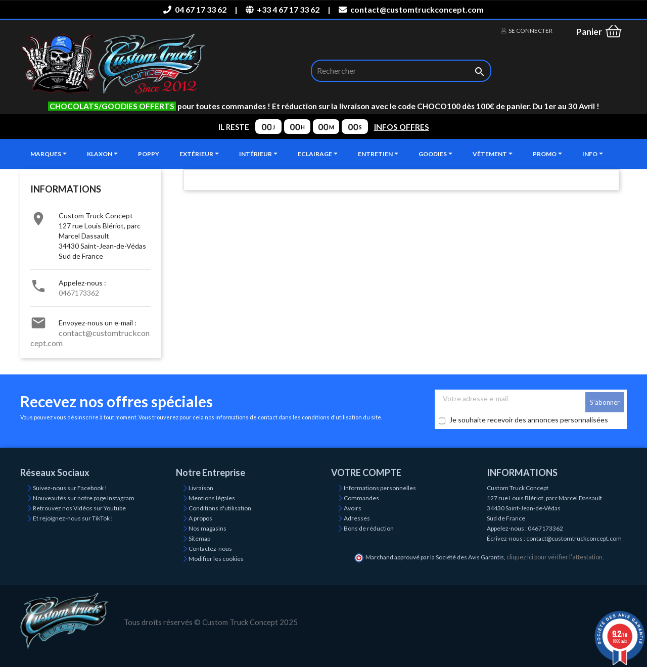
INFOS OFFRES (401, 126)
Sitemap (199, 538)
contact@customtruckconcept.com (411, 9)
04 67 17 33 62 (194, 9)
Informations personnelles (380, 488)
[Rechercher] (401, 71)
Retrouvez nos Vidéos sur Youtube (79, 508)
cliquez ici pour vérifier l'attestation (554, 557)
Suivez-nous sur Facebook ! (70, 488)
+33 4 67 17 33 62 (282, 9)
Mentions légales (212, 498)
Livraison (201, 488)
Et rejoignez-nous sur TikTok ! (73, 518)
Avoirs (352, 508)
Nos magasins (207, 528)
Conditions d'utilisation (220, 508)
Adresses (357, 518)
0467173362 (79, 293)
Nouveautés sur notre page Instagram (83, 498)
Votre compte (366, 472)
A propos (200, 518)
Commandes (361, 498)
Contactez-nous (210, 548)
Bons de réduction (369, 528)
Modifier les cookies (216, 558)
